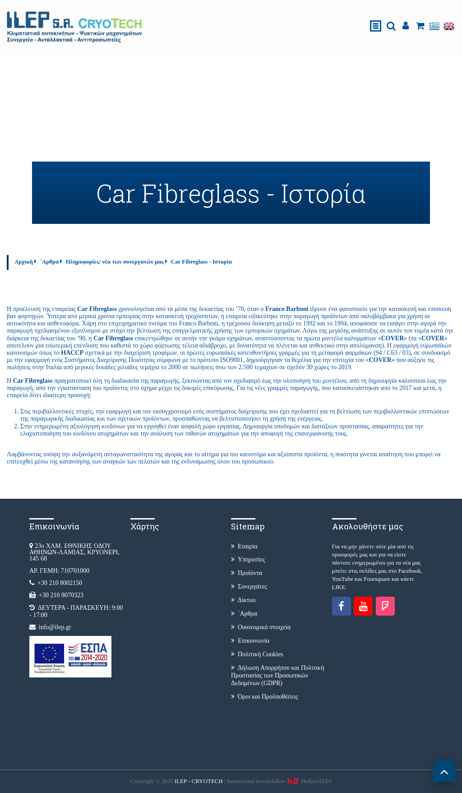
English (449, 26)
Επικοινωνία (250, 640)
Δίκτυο (243, 600)
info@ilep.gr (55, 627)
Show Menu (376, 16)
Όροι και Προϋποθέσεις (264, 696)
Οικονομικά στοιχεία (261, 627)
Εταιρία (244, 546)
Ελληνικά (434, 26)
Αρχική (23, 261)
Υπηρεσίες (248, 559)
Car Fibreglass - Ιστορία (201, 261)
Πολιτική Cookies (257, 654)
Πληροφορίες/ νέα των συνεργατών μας (115, 261)
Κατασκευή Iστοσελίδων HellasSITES (279, 781)
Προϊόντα (246, 573)
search (391, 26)
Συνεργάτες (249, 586)
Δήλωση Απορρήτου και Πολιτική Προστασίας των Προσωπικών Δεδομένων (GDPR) (277, 675)
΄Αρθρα (49, 261)
